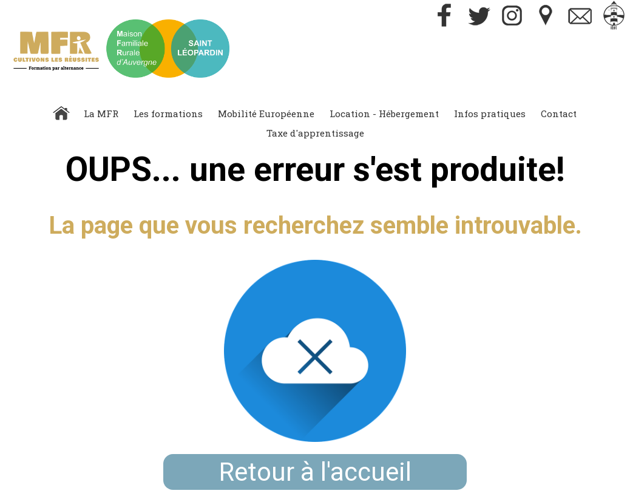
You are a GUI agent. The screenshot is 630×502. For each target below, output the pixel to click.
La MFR (101, 113)
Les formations (168, 113)
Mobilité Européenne (266, 113)
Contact (559, 113)
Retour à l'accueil (315, 472)
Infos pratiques (490, 113)
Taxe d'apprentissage (315, 133)
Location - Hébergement (384, 113)
